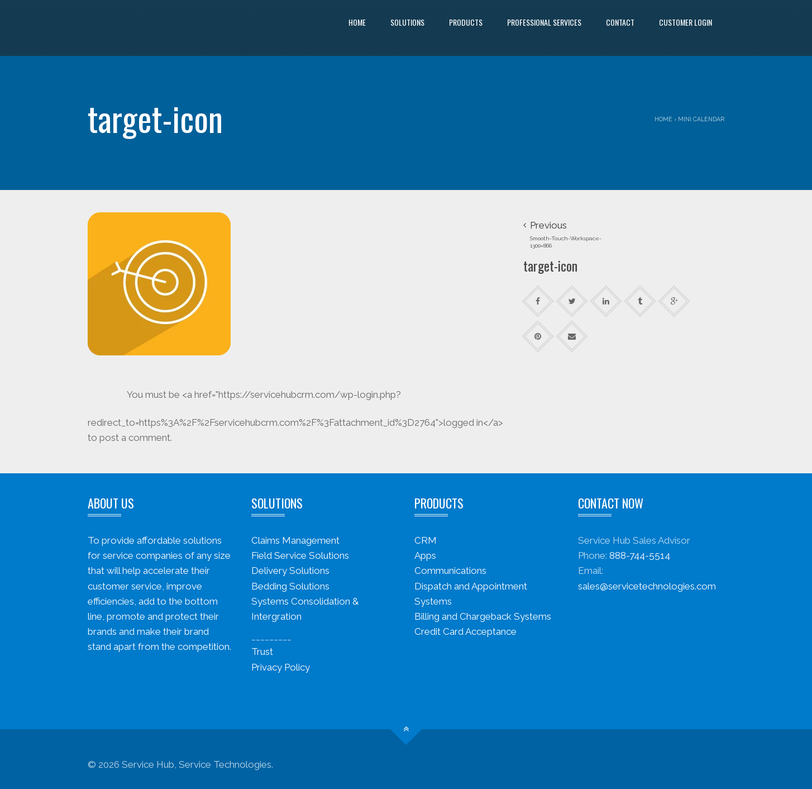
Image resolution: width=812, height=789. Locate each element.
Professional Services (544, 22)
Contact (620, 22)
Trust (262, 651)
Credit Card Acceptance (465, 631)
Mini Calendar (701, 119)
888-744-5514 (639, 555)
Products (466, 22)
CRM (425, 540)
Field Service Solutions (300, 555)
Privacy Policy (280, 667)
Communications (450, 570)
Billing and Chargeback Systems (482, 616)
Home (357, 22)
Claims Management (295, 540)
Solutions (407, 22)
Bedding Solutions (290, 586)
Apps (425, 555)
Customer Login (685, 22)
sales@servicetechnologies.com (647, 586)
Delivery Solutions (290, 570)
